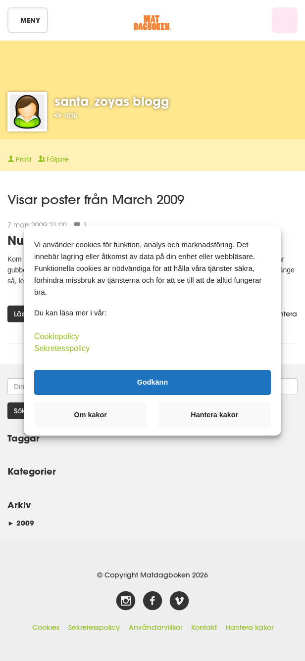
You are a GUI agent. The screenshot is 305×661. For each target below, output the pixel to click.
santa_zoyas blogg (111, 101)
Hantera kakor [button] (214, 415)
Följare (53, 159)
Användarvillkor (155, 627)
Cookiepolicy (56, 336)
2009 (20, 523)
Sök (20, 410)
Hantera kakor (249, 627)
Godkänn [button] (152, 382)
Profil (19, 159)
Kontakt (204, 627)
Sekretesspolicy (94, 627)
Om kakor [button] (90, 415)
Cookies (45, 627)
